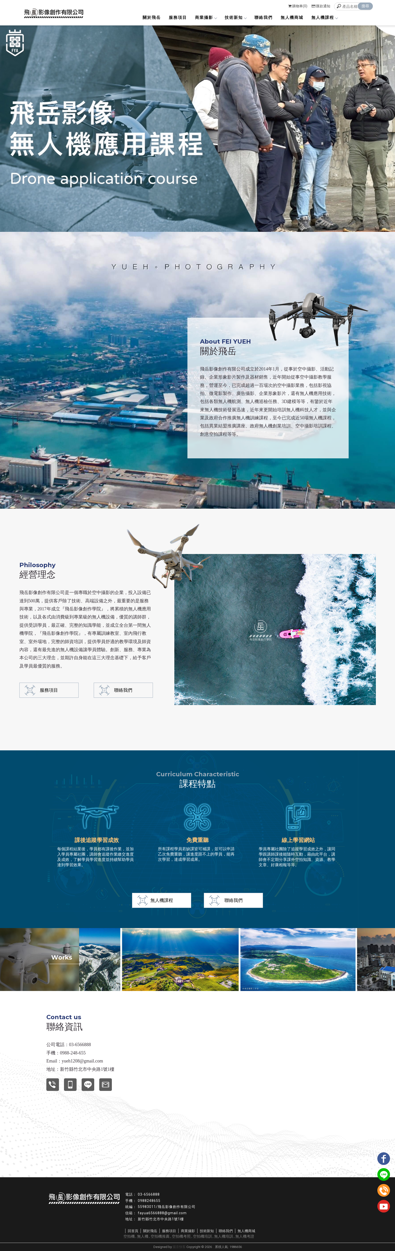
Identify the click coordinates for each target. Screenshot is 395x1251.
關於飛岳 (152, 17)
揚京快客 (179, 1247)
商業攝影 (206, 17)
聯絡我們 (263, 17)
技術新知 (235, 17)
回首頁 (133, 1231)
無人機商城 (292, 17)
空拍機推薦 (160, 1236)
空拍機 (129, 1236)
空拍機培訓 (202, 1236)
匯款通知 (321, 6)
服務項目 (178, 17)
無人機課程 (324, 17)
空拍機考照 (181, 1236)
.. (213, 1247)
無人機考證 (244, 1236)
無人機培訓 (223, 1236)
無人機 (142, 1236)
